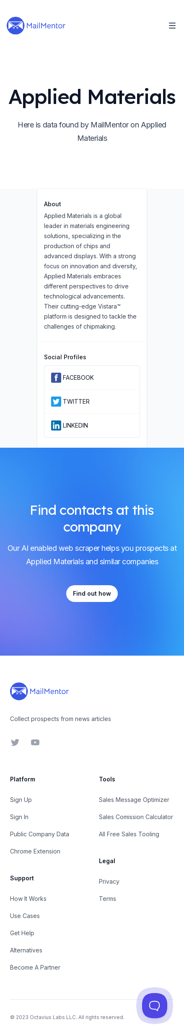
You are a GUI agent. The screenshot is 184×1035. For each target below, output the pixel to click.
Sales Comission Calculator (136, 816)
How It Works (28, 898)
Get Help (22, 932)
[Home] (36, 25)
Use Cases (25, 915)
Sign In (19, 816)
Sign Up (21, 799)
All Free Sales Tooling (129, 834)
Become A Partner (35, 967)
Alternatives (26, 950)
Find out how (92, 593)
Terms (107, 898)
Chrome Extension (35, 851)
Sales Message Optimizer (134, 799)
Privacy (109, 881)
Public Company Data (39, 834)
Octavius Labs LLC (53, 1017)
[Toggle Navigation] (172, 25)
